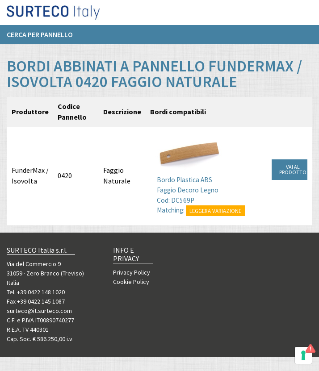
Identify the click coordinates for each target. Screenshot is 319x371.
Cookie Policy (131, 282)
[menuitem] (44, 38)
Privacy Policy (131, 272)
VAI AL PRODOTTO (292, 169)
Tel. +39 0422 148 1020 (36, 292)
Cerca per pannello (40, 37)
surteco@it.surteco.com (39, 311)
